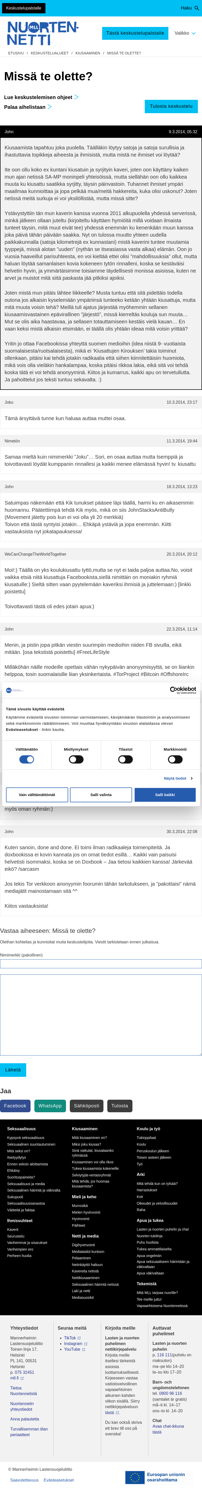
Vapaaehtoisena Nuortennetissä (162, 1306)
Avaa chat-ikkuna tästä (168, 1429)
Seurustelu (15, 1236)
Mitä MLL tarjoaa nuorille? (157, 1293)
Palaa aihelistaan (28, 107)
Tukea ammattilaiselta (154, 1249)
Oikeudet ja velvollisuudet (157, 1203)
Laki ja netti (81, 1291)
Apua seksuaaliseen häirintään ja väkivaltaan (163, 1264)
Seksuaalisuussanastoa (26, 1203)
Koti (140, 1197)
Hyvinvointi (80, 1219)
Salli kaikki (165, 794)
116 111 (164, 1355)
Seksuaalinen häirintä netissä (95, 1284)
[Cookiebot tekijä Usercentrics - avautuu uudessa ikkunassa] (173, 690)
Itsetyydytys (16, 1157)
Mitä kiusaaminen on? (89, 1138)
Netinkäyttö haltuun (87, 1265)
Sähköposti (86, 1105)
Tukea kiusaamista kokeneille (95, 1168)
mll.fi (14, 1378)
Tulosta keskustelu (171, 106)
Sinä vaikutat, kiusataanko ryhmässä (93, 1153)
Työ (140, 1164)
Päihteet (78, 1225)
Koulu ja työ (148, 1129)
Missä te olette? (124, 53)
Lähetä (13, 1069)
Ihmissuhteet (20, 1221)
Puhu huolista (148, 1242)
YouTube (72, 1349)
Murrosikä (80, 1206)
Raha (141, 1210)
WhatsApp (50, 1105)
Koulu (141, 1144)
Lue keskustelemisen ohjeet (41, 97)
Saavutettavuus (24, 1480)
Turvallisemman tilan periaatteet (29, 1432)
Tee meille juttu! (149, 1299)
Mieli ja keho (84, 1197)
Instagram (73, 1343)
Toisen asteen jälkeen (154, 1157)
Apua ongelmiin (149, 1256)
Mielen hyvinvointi (86, 1212)
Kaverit (12, 1229)
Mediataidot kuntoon (88, 1252)
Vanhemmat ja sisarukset (27, 1243)
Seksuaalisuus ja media (26, 1184)
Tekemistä (147, 1284)
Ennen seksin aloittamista (27, 1164)
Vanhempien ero (20, 1249)
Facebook (15, 1105)
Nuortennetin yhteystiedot (22, 1406)
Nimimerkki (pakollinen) (21, 955)
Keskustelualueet (50, 53)
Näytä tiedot (175, 778)
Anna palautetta (24, 1419)
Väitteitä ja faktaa (21, 1210)
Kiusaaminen (87, 53)
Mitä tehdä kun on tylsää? (157, 1184)
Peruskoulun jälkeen (153, 1151)
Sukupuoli (15, 1197)
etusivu (16, 53)
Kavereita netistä (85, 1271)
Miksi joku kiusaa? (86, 1144)
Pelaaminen (81, 1258)
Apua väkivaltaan (150, 1273)
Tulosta (119, 1105)
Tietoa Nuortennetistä (23, 1391)
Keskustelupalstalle (23, 8)
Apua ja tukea (150, 1220)
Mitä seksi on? (18, 1151)
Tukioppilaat (146, 1138)
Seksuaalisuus (21, 1129)
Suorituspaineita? (21, 1177)
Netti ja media (85, 1236)
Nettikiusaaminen (85, 1278)
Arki (141, 1174)
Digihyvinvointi (83, 1245)
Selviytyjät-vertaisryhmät (91, 1175)
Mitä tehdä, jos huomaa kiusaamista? (90, 1183)
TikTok (70, 1338)
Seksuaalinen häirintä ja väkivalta (33, 1190)
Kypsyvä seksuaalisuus (25, 1138)
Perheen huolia (19, 1256)
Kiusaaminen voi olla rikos (92, 1162)
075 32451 (24, 1372)
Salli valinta (101, 794)
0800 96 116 (170, 1393)
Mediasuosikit (83, 1297)
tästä (109, 1412)
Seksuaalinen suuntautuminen (31, 1144)
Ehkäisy (13, 1170)
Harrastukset (147, 1190)
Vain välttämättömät (37, 794)
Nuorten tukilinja (149, 1236)
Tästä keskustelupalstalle (135, 33)
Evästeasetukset (59, 1480)
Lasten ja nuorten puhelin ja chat (163, 1229)
